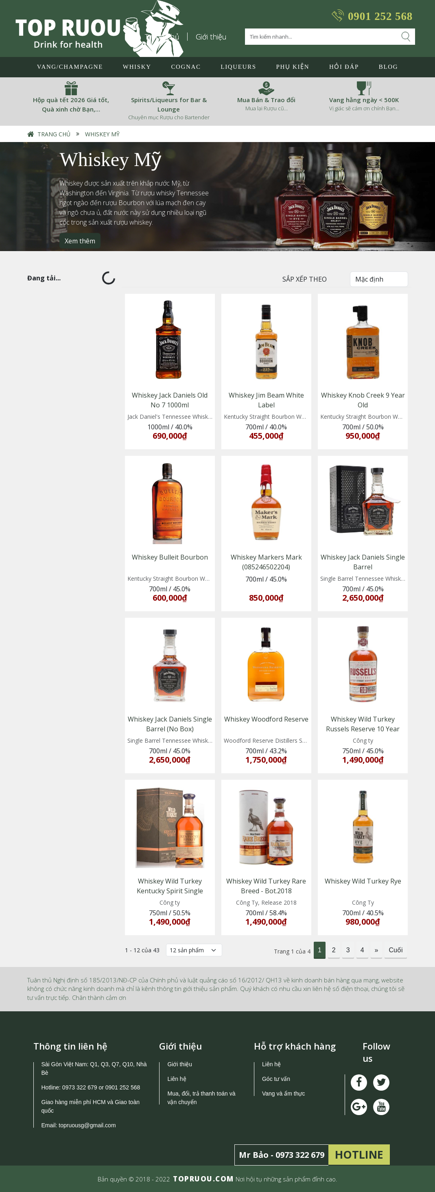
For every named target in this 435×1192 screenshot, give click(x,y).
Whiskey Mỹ (102, 134)
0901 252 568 (380, 16)
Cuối (395, 950)
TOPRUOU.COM (203, 1178)
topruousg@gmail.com (88, 1125)
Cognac (186, 66)
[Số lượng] (194, 950)
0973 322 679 (79, 1087)
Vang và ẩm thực (283, 1093)
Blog (388, 66)
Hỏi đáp (344, 66)
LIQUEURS (238, 66)
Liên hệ (176, 1079)
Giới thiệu (211, 37)
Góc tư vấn (276, 1079)
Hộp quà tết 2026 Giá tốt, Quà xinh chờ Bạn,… (71, 104)
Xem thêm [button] (80, 240)
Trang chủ (53, 134)
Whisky (137, 66)
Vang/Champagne (70, 66)
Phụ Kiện (292, 66)
